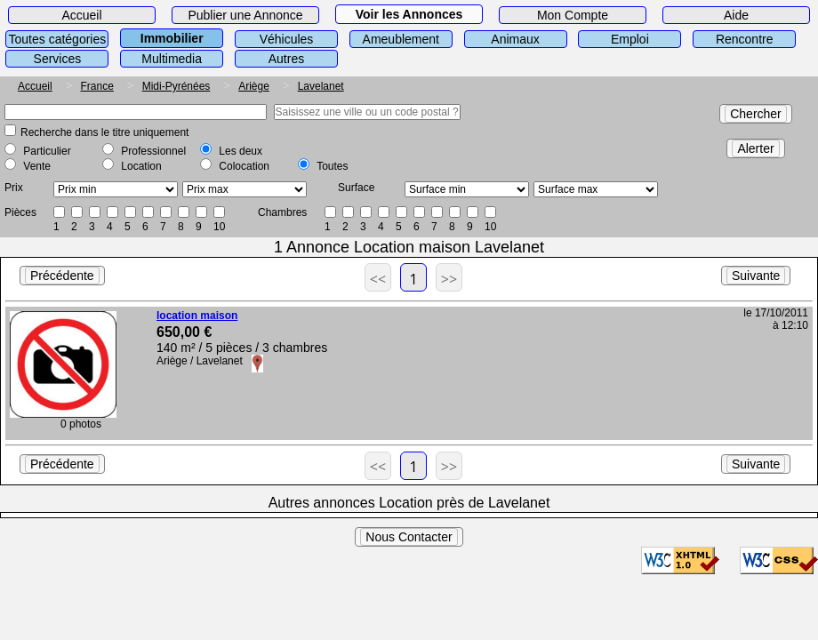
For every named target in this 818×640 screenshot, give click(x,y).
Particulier (46, 151)
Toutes (332, 166)
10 (219, 226)
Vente (37, 166)
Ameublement (401, 39)
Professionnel (153, 151)
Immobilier (172, 38)
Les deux (240, 151)
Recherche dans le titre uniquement (104, 132)
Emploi (630, 39)
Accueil (81, 15)
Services (58, 59)
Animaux (515, 39)
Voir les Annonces (409, 14)
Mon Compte (572, 15)
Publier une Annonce (245, 15)
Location (141, 166)
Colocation (244, 166)
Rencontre (745, 39)
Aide (736, 15)
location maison (196, 315)
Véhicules (287, 39)
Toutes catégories (58, 39)
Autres (286, 59)
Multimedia (171, 59)
